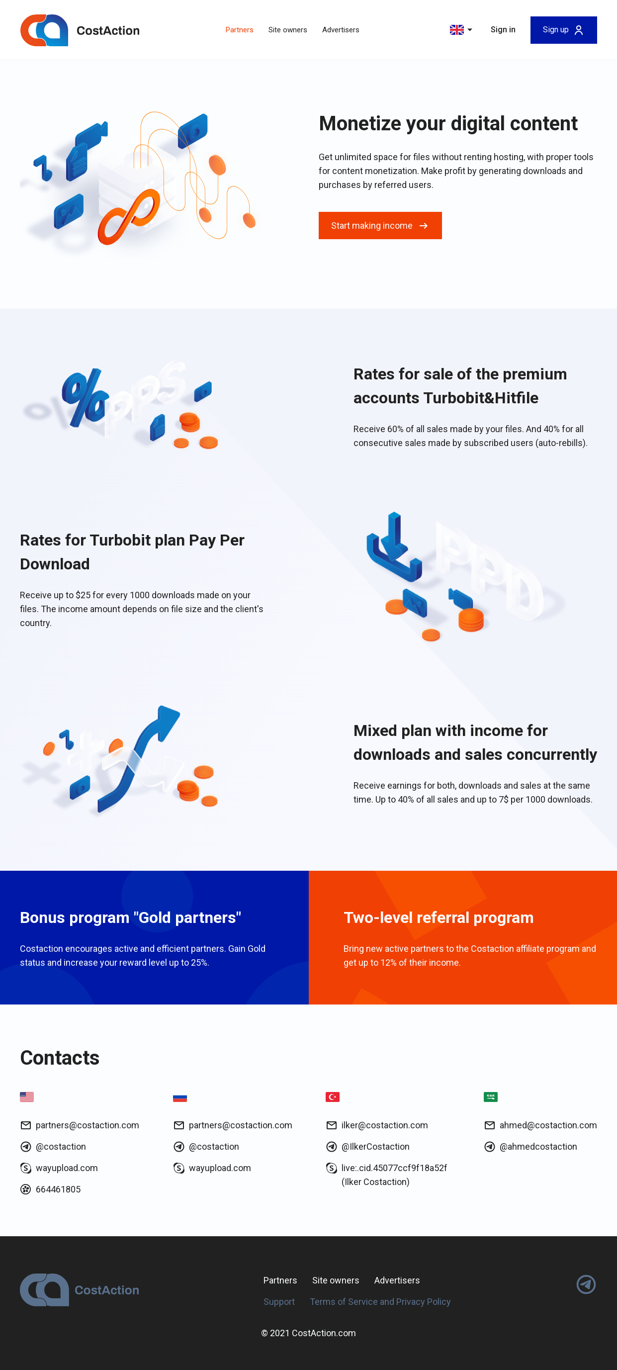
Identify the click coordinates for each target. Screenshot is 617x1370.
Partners (240, 29)
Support (279, 1301)
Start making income (380, 226)
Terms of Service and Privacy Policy (380, 1301)
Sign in (503, 29)
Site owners (287, 29)
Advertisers (340, 29)
